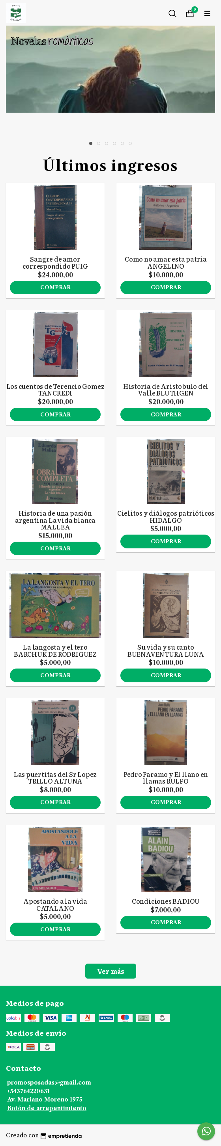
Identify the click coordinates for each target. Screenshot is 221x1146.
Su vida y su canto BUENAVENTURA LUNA (165, 650)
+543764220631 (28, 1091)
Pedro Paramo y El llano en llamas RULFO (166, 777)
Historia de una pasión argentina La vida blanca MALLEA (55, 519)
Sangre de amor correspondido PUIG (55, 262)
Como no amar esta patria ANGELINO (166, 262)
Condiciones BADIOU (166, 901)
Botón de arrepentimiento (46, 1108)
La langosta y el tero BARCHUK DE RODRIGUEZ (55, 650)
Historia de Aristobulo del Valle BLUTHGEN (166, 389)
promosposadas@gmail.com (49, 1082)
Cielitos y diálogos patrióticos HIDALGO (166, 516)
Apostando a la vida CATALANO (55, 904)
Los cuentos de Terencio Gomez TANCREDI (55, 389)
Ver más (110, 971)
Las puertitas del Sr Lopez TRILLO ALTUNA (55, 777)
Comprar (55, 287)
